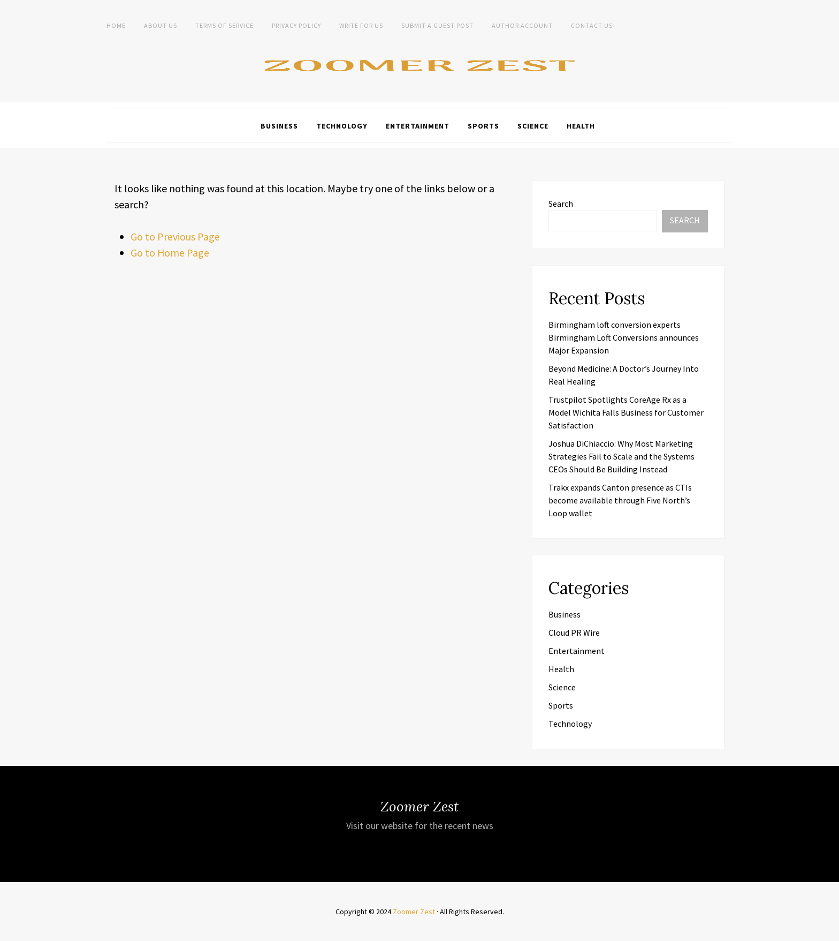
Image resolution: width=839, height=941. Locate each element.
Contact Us (592, 25)
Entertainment (417, 126)
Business (279, 126)
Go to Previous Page (175, 236)
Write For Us (361, 25)
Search (560, 203)
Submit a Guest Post (437, 25)
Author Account (522, 25)
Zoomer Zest (414, 911)
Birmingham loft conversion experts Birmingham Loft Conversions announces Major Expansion (623, 337)
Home (116, 25)
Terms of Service (224, 25)
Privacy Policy (296, 25)
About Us (160, 25)
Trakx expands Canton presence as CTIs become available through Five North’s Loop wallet (620, 500)
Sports (483, 126)
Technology (342, 126)
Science (532, 126)
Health (581, 126)
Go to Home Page (170, 252)
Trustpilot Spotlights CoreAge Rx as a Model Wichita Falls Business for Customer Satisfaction (626, 412)
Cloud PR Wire (574, 632)
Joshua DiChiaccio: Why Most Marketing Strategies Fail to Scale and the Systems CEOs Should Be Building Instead (621, 456)
